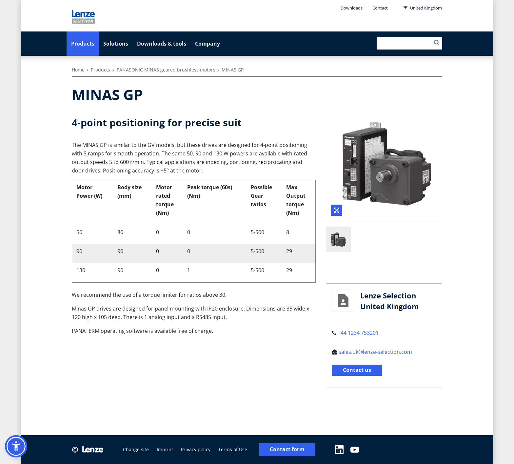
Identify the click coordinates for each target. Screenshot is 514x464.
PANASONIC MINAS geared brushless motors (166, 70)
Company (207, 43)
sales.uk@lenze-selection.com (375, 351)
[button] (16, 446)
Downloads (352, 8)
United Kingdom (422, 7)
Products (82, 43)
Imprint (165, 449)
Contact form (287, 449)
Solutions (115, 43)
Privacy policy (195, 449)
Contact (380, 8)
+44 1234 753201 (358, 332)
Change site (136, 449)
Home (78, 70)
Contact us (357, 369)
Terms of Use (232, 449)
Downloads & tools (161, 43)
